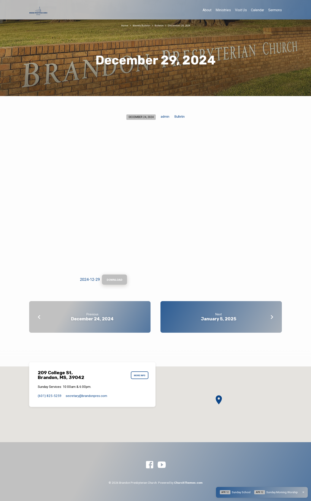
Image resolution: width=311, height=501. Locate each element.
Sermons (275, 10)
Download (116, 280)
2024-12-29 (90, 280)
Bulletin (158, 25)
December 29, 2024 (179, 25)
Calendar (257, 10)
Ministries (223, 10)
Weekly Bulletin (141, 25)
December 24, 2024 (92, 320)
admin (165, 117)
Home (123, 25)
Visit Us (241, 10)
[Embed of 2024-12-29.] (155, 201)
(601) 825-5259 (50, 396)
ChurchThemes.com (188, 482)
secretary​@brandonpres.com (86, 396)
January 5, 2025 (218, 320)
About (207, 10)
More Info (138, 375)
